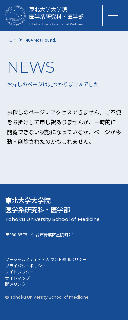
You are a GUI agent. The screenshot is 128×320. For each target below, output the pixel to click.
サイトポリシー (19, 271)
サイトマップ (17, 278)
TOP (11, 40)
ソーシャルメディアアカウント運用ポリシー (46, 259)
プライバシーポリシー (25, 265)
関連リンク (15, 284)
